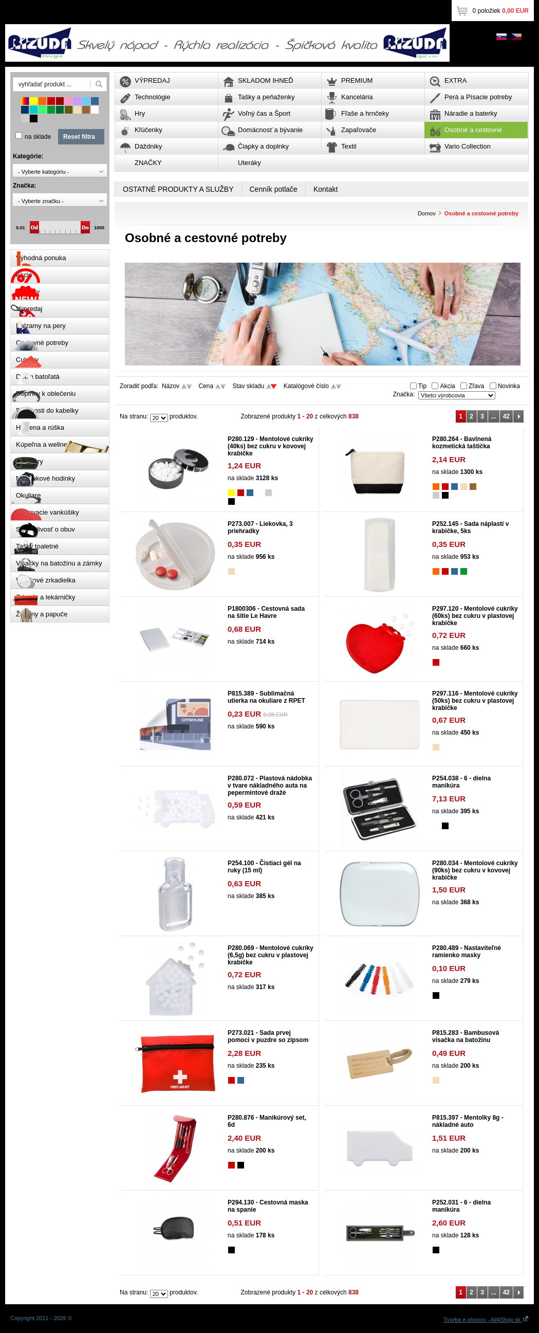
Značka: (404, 394)
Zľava (476, 386)
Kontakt (325, 189)
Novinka (509, 386)
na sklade (38, 136)
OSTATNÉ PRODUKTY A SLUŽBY (178, 189)
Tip (422, 386)
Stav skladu (248, 386)
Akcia (447, 386)
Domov (427, 213)
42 (506, 416)
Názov (170, 386)
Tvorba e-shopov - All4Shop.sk (486, 1320)
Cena (205, 386)
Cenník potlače (274, 189)
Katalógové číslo (306, 386)
